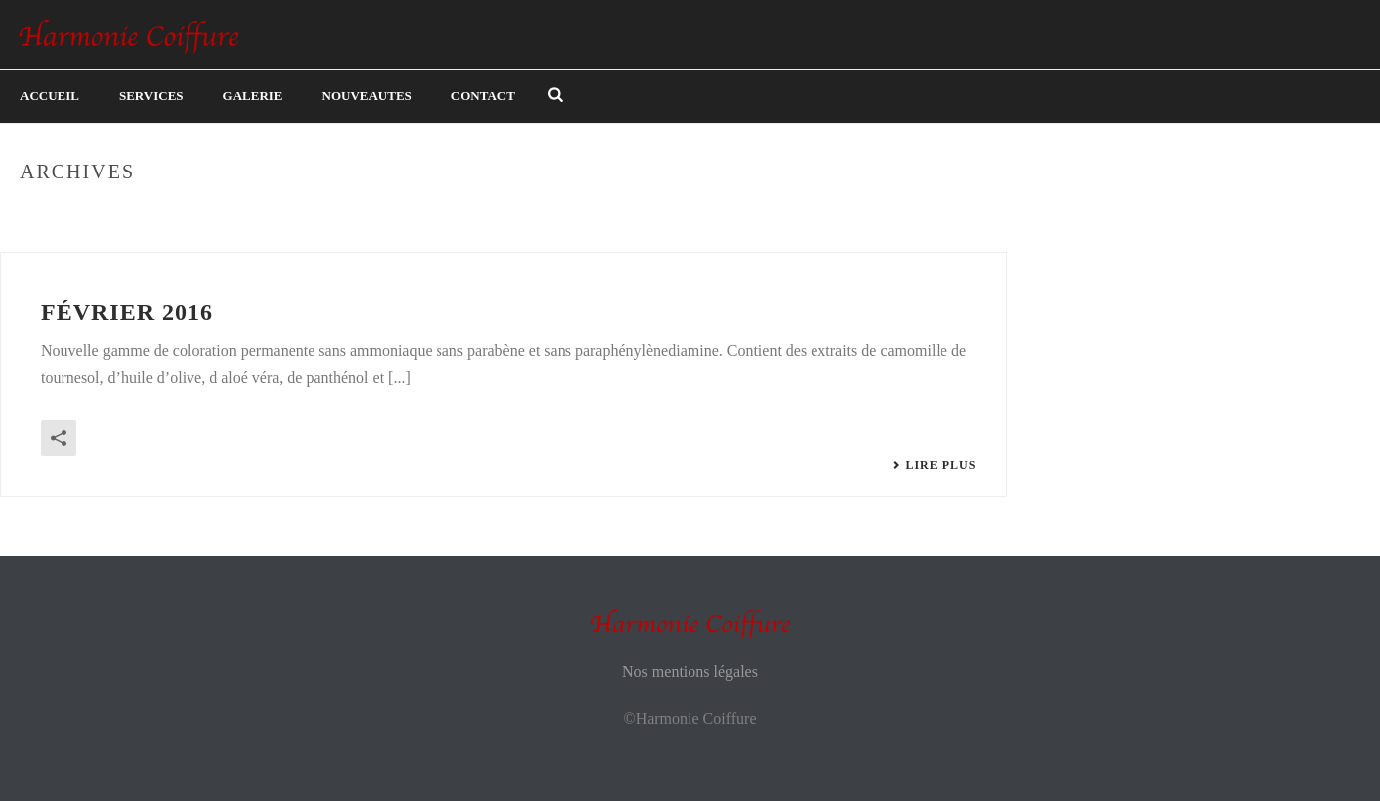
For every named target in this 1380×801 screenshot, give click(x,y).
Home (1323, 213)
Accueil (49, 95)
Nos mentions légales (690, 671)
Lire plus (934, 465)
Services (151, 95)
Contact (483, 95)
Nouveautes (367, 95)
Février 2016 (127, 312)
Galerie (253, 95)
